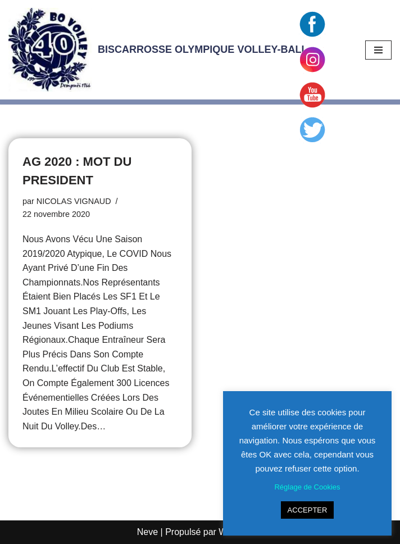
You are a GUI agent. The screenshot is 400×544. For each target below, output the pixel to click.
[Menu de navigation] (378, 50)
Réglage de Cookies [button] (307, 487)
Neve (147, 532)
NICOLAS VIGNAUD (74, 201)
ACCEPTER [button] (308, 510)
